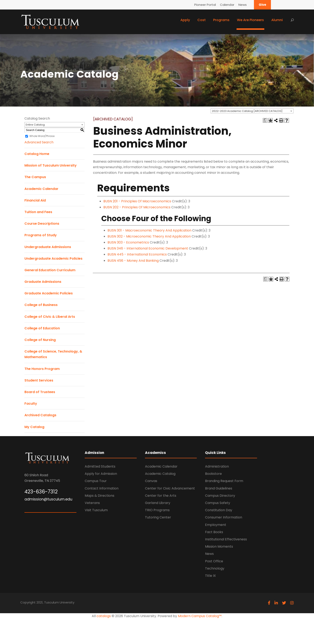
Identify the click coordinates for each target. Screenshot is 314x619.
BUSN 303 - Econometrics (128, 242)
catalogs (104, 616)
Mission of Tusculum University (50, 165)
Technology (214, 568)
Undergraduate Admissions (47, 247)
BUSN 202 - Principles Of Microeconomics (136, 207)
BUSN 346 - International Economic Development (147, 248)
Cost (201, 20)
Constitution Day (218, 510)
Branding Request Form (224, 481)
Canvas (151, 481)
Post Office (214, 561)
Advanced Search (38, 142)
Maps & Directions (99, 495)
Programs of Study (40, 235)
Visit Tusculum (96, 510)
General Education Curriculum (49, 270)
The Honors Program (42, 368)
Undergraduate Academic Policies (53, 258)
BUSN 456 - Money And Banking (133, 260)
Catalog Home (36, 153)
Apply (185, 20)
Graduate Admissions (42, 281)
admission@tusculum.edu (48, 499)
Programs (221, 20)
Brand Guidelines (218, 488)
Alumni (277, 20)
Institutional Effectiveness (226, 539)
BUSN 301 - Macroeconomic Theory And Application (149, 230)
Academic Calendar (41, 188)
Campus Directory (220, 495)
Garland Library (157, 502)
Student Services (38, 380)
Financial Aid (35, 200)
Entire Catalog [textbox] (35, 125)
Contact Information (101, 488)
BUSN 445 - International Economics (137, 254)
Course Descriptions (41, 223)
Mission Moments (219, 546)
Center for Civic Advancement (170, 488)
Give (262, 4)
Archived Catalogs (40, 415)
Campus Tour (96, 481)
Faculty (30, 403)
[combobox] (252, 110)
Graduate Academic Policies (48, 293)
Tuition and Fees (38, 212)
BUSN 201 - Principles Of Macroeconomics (137, 201)
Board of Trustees (39, 392)
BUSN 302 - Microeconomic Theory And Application (149, 236)
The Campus (35, 177)
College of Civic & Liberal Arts (49, 316)
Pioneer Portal (205, 4)
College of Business (41, 304)
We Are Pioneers (250, 20)
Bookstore (213, 473)
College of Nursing (40, 339)
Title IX (210, 575)
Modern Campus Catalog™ (200, 616)
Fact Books (214, 532)
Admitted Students (100, 466)
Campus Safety (217, 502)
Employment (215, 524)
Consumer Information (223, 517)
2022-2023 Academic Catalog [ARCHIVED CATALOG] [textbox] (247, 111)
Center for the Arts (160, 495)
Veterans (92, 502)
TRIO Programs (157, 510)
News (242, 4)
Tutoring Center (158, 517)
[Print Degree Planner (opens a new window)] (265, 120)
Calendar (227, 4)
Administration (217, 466)
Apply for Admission (101, 473)
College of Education (42, 328)
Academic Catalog (160, 473)
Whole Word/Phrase (41, 136)
